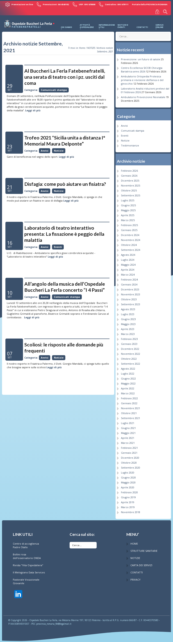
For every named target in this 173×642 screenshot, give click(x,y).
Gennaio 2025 (129, 228)
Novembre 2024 (130, 238)
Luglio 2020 (127, 471)
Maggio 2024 (128, 263)
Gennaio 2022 (129, 401)
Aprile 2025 (127, 213)
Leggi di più (33, 109)
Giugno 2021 (128, 426)
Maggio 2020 (128, 481)
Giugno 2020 (128, 476)
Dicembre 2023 (130, 288)
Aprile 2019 (127, 500)
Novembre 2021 (130, 406)
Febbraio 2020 (129, 490)
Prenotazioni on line (21, 4)
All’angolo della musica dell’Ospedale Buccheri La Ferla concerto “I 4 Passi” (64, 286)
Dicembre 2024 (130, 233)
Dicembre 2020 (130, 456)
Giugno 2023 (128, 317)
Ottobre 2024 (129, 243)
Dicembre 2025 (130, 179)
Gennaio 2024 (129, 283)
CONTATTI (136, 570)
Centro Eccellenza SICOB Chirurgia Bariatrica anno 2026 (141, 68)
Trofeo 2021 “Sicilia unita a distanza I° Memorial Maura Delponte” (64, 139)
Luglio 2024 (127, 258)
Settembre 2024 (130, 248)
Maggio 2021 (128, 431)
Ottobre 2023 (129, 297)
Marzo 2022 (128, 391)
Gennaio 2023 (129, 342)
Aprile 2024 (127, 268)
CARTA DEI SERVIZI (141, 563)
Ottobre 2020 (129, 461)
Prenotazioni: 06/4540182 (55, 4)
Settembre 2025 (130, 193)
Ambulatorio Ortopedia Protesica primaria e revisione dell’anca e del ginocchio (142, 78)
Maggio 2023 (128, 322)
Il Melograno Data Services (29, 570)
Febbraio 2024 (129, 278)
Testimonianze (130, 144)
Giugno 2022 (128, 377)
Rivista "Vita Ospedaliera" (28, 563)
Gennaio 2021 (129, 451)
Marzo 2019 (128, 505)
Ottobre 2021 (129, 411)
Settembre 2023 (130, 302)
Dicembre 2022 (130, 347)
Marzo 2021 (128, 441)
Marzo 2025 (128, 218)
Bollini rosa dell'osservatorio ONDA (27, 554)
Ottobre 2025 (129, 189)
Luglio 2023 (127, 312)
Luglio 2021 (127, 421)
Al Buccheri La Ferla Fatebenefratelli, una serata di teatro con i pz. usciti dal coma (64, 76)
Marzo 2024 (128, 273)
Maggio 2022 (128, 382)
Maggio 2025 (128, 208)
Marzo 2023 (128, 332)
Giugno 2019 (128, 495)
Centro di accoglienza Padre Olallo (26, 543)
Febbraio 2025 (129, 223)
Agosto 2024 (128, 253)
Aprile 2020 (127, 485)
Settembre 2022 (130, 362)
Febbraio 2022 (129, 396)
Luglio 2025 (127, 198)
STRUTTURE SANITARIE (143, 549)
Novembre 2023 (130, 292)
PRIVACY (135, 578)
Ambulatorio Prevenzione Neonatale (143, 95)
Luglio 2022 (127, 372)
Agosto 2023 (128, 307)
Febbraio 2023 (129, 337)
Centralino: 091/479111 (114, 4)
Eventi (58, 245)
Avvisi (44, 149)
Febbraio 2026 (129, 169)
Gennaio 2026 (129, 174)
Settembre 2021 (130, 416)
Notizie (59, 149)
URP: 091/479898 (85, 4)
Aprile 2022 (127, 386)
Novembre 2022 (130, 352)
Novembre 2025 (130, 184)
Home (82, 46)
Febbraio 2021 (129, 446)
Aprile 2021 (127, 436)
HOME (134, 542)
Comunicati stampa (54, 88)
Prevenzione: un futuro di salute (140, 57)
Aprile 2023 (127, 327)
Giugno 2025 (128, 203)
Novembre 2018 (130, 510)
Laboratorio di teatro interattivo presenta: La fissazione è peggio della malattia (64, 233)
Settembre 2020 (130, 466)
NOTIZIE (91, 46)
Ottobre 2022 (129, 357)
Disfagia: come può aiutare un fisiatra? (65, 183)
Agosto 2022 (128, 367)
